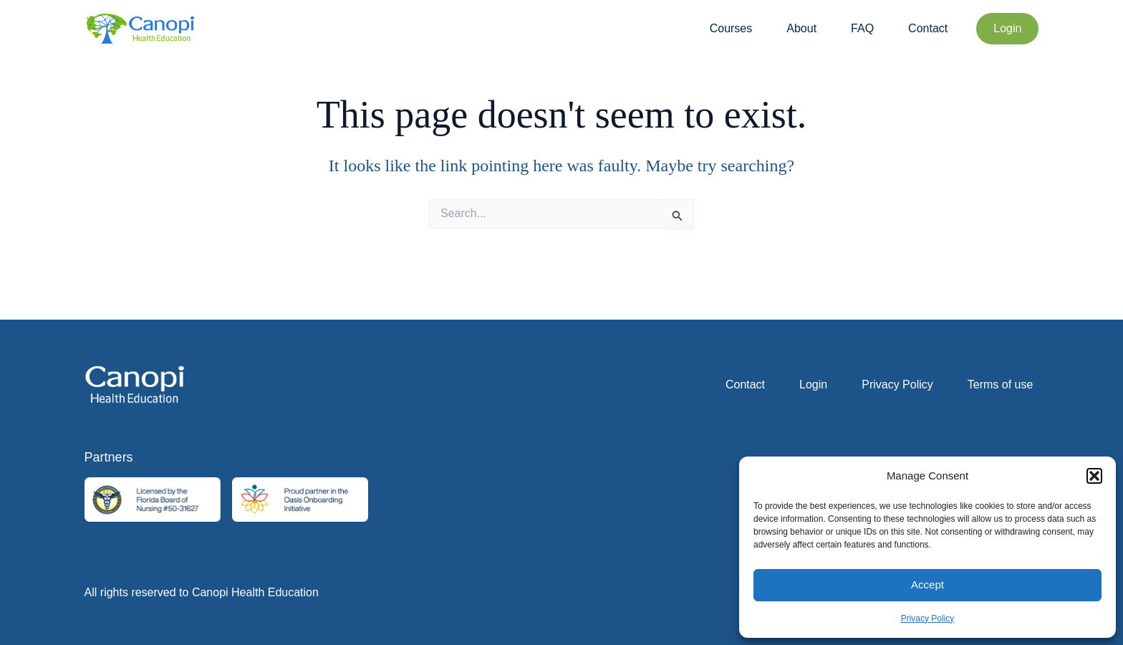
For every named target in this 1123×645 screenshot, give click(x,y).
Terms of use (1000, 384)
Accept (927, 584)
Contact (928, 28)
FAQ (862, 28)
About (801, 28)
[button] (1094, 476)
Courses (731, 28)
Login (813, 384)
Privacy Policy (928, 618)
